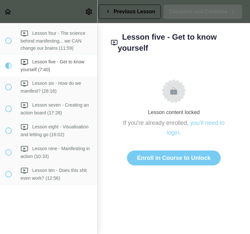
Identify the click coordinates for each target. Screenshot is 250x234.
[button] (8, 11)
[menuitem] (89, 11)
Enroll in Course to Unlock (174, 158)
